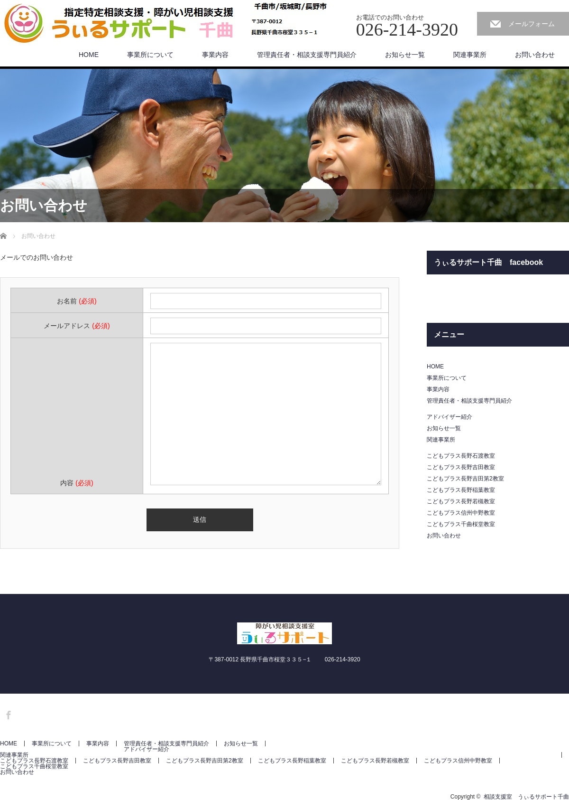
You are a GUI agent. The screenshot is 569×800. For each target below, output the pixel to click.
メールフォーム (531, 24)
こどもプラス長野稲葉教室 (461, 490)
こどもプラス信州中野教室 (461, 512)
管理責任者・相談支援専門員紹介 (307, 54)
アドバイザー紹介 (449, 417)
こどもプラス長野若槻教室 (461, 501)
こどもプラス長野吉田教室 (461, 467)
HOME (89, 54)
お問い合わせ (535, 54)
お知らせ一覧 (405, 54)
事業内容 (215, 54)
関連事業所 (469, 54)
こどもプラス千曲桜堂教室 (461, 524)
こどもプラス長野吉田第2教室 (465, 478)
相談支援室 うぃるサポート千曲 (526, 796)
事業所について (150, 54)
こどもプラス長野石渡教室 (461, 455)
